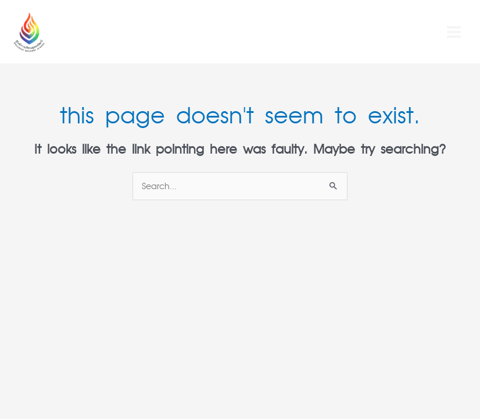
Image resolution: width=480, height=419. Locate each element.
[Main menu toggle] (453, 32)
